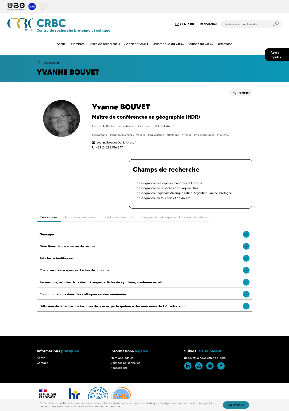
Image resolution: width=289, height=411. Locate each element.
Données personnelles (125, 363)
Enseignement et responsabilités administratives (173, 217)
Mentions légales (121, 358)
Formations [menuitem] (224, 44)
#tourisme (223, 135)
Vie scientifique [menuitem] (134, 44)
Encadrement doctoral (117, 217)
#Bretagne (173, 135)
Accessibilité (119, 368)
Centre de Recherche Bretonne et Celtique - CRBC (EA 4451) (133, 126)
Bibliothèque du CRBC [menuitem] (168, 44)
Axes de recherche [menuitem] (104, 44)
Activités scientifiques (80, 217)
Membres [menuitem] (78, 44)
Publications (48, 217)
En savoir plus (113, 406)
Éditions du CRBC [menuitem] (200, 44)
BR (192, 24)
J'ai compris (236, 405)
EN (184, 24)
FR (177, 24)
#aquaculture (156, 135)
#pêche (141, 135)
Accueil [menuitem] (62, 44)
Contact (42, 363)
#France (187, 135)
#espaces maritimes (122, 135)
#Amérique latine (204, 135)
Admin (41, 358)
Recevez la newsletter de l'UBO (205, 358)
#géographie (100, 135)
